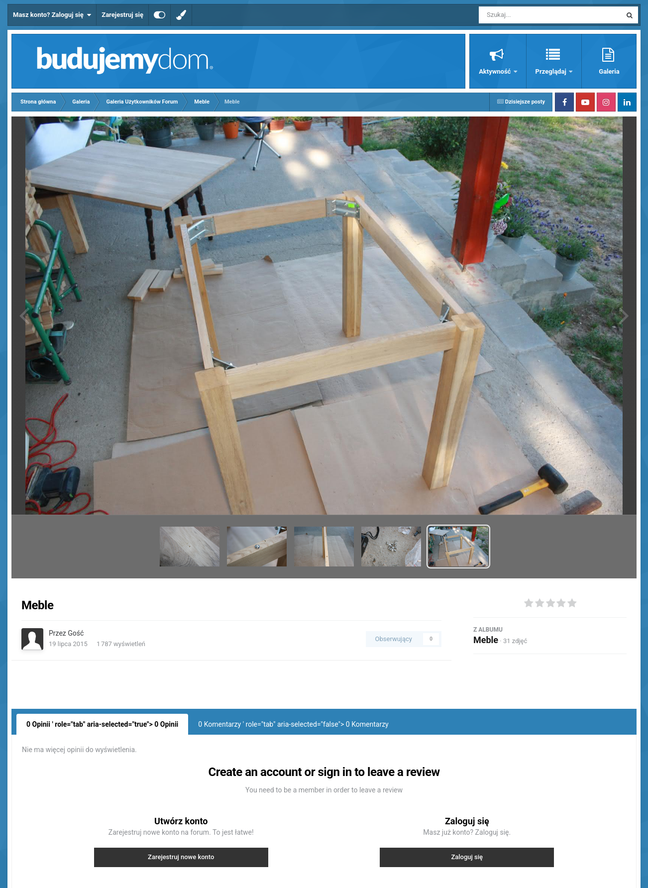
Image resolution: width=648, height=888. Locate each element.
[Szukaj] (527, 14)
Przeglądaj (552, 71)
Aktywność (495, 71)
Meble (485, 640)
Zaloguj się (467, 857)
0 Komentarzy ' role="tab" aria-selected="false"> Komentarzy (293, 724)
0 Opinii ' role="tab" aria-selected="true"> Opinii (102, 724)
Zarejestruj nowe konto (181, 857)
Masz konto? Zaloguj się (52, 14)
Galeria (609, 71)
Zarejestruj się (122, 14)
